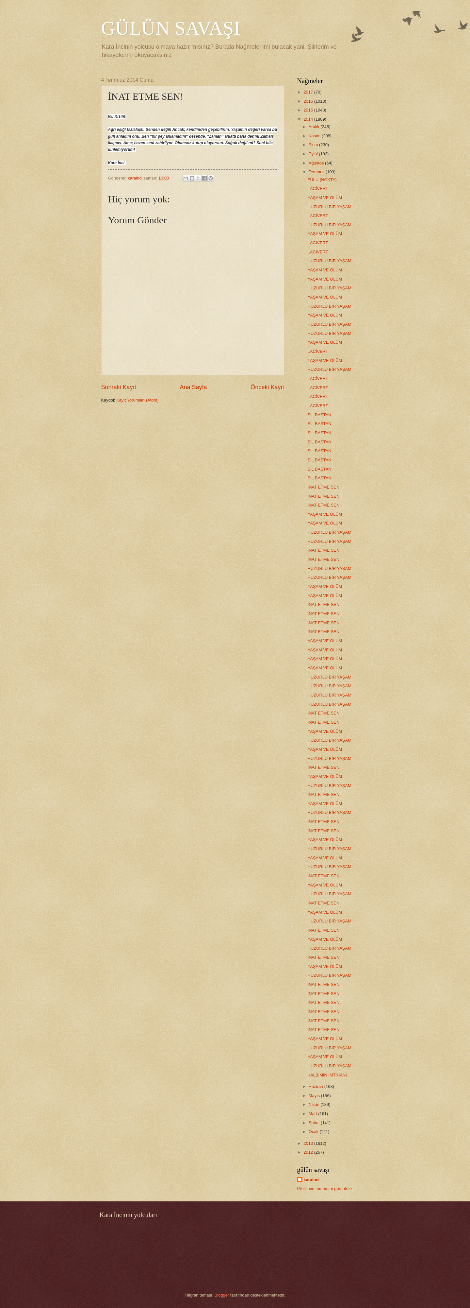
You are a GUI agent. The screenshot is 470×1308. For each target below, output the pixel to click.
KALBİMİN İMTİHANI (327, 1075)
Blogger (222, 1295)
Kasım (315, 135)
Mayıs (315, 1095)
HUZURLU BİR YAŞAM (329, 206)
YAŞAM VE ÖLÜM (325, 197)
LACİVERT (318, 188)
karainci (312, 1179)
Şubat (315, 1122)
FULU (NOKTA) (322, 179)
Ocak (314, 1131)
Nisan (315, 1104)
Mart (313, 1113)
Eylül (314, 153)
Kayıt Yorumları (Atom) (137, 400)
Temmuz (317, 171)
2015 (308, 110)
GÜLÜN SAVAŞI (170, 28)
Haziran (316, 1086)
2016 (308, 101)
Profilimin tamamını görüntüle (324, 1188)
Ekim (314, 144)
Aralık (315, 126)
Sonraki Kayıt (118, 387)
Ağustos (317, 163)
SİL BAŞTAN (320, 414)
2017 (308, 92)
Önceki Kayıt (267, 387)
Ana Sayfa (193, 387)
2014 (308, 119)
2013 (308, 1143)
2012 (308, 1152)
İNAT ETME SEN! (324, 487)
